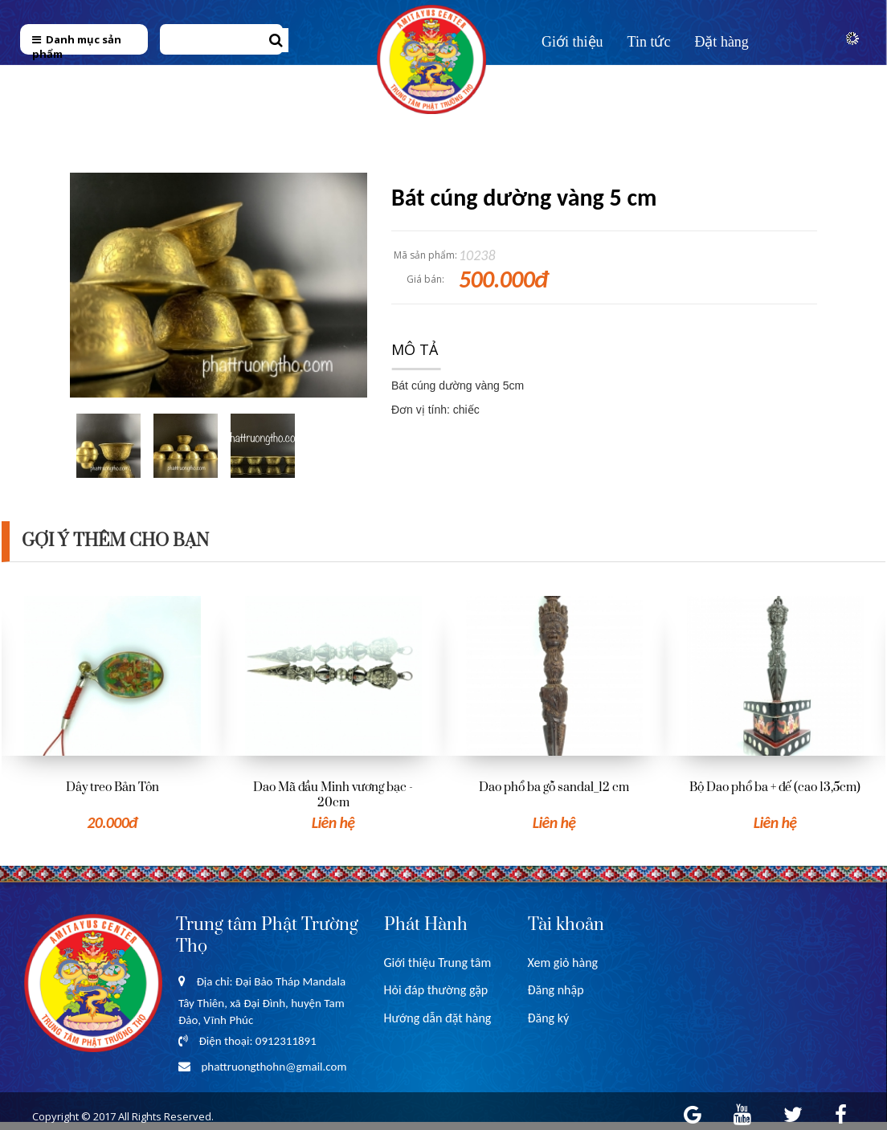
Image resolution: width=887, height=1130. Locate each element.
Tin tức (649, 42)
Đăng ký (549, 1018)
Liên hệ (564, 78)
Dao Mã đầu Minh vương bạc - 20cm (333, 795)
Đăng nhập (556, 989)
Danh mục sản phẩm (76, 46)
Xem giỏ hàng (563, 962)
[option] (112, 715)
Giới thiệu (572, 42)
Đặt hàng (721, 42)
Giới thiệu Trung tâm (438, 962)
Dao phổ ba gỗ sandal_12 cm (554, 787)
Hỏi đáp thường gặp (436, 989)
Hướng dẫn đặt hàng (438, 1018)
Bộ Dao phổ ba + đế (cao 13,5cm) (774, 787)
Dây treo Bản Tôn (112, 787)
